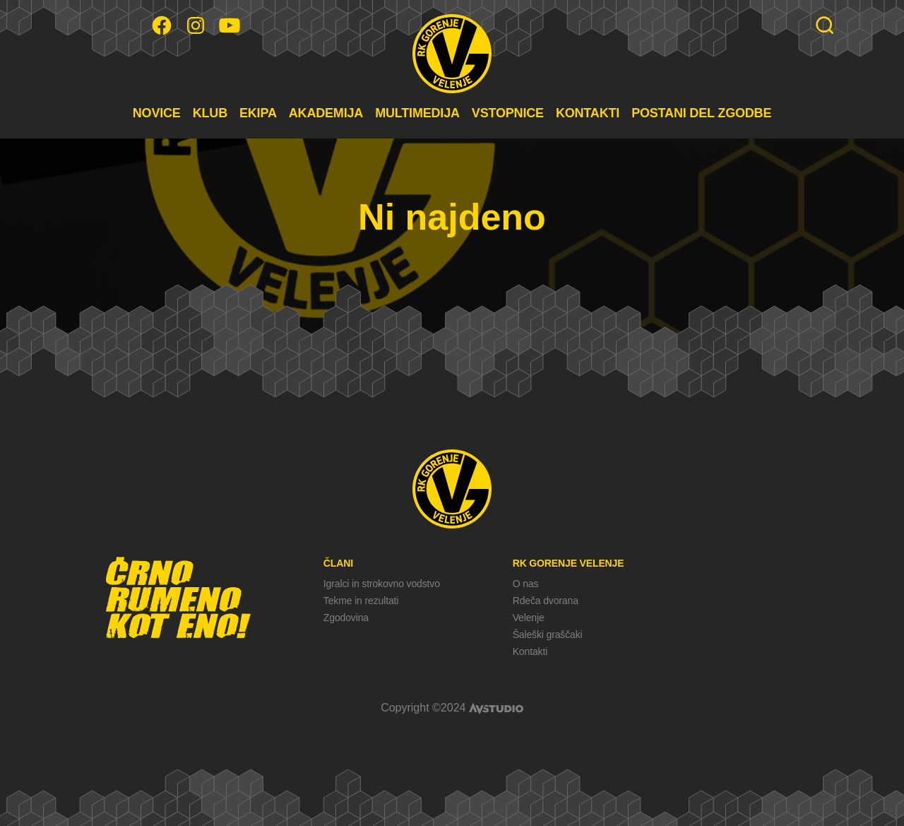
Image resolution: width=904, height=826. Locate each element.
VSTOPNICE (508, 113)
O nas (526, 583)
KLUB (210, 113)
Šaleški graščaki (548, 634)
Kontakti (530, 651)
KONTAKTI (587, 113)
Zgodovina (346, 617)
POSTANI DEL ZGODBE (701, 113)
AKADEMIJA (326, 113)
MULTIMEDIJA (417, 113)
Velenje (529, 617)
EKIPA (258, 113)
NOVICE (157, 113)
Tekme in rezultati (360, 600)
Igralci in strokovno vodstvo (381, 583)
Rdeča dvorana (545, 600)
